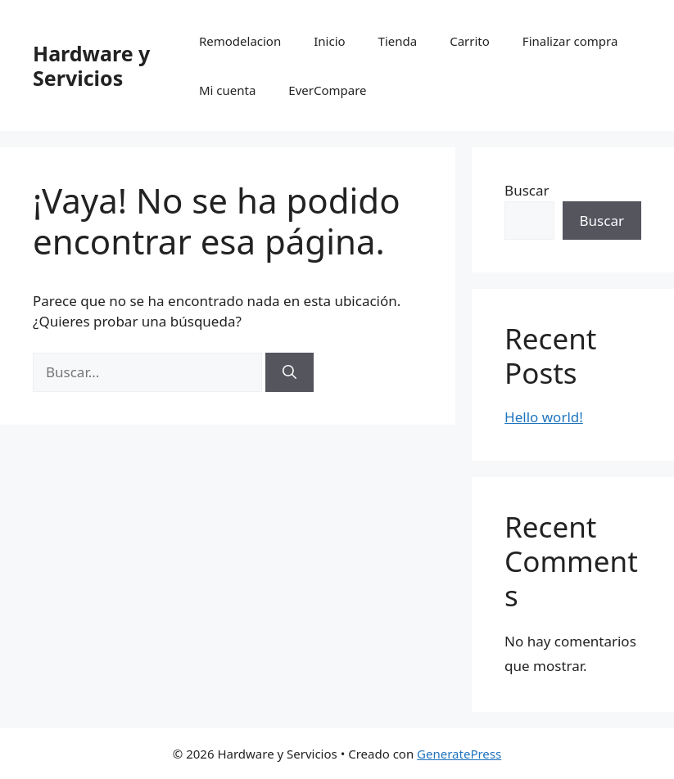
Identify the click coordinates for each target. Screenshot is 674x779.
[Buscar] (289, 372)
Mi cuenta (227, 90)
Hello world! (543, 417)
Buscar (526, 190)
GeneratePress (459, 753)
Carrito (470, 41)
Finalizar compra (569, 41)
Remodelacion (240, 41)
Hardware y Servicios (91, 65)
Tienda (398, 41)
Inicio (329, 41)
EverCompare (327, 90)
